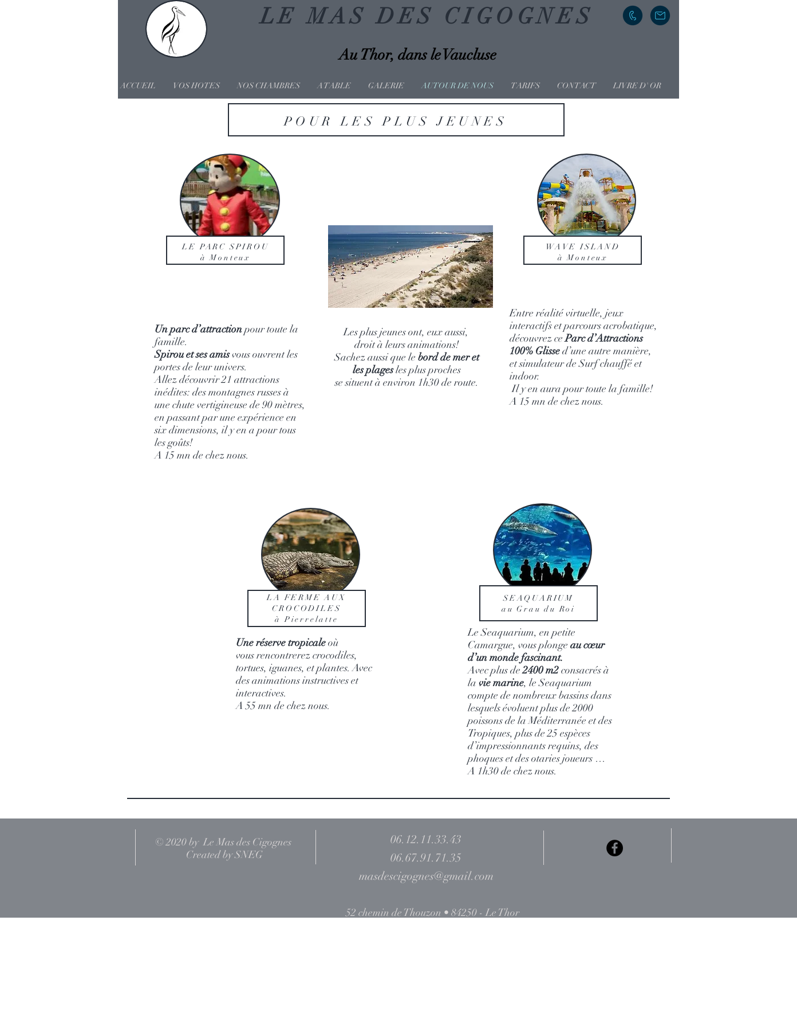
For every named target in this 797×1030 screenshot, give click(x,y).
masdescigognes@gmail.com (426, 876)
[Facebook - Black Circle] (614, 848)
